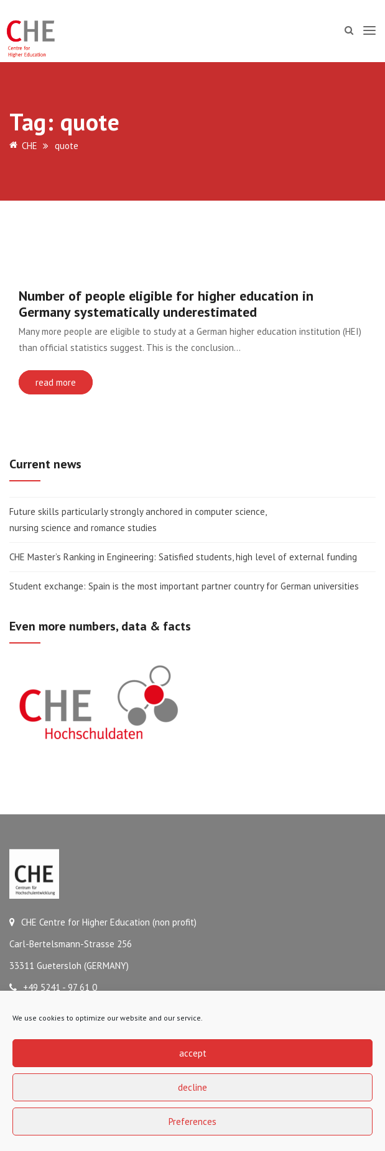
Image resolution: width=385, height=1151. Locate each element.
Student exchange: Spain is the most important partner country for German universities (184, 586)
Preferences (192, 1121)
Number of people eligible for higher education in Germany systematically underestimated (166, 304)
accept (192, 1053)
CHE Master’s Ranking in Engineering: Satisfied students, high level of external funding (183, 557)
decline (192, 1087)
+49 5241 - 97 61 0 (53, 987)
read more (55, 382)
